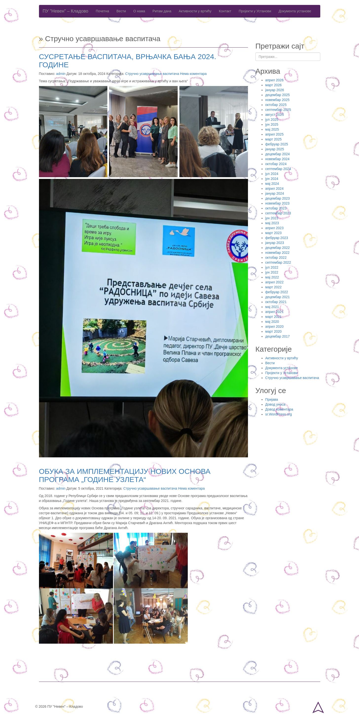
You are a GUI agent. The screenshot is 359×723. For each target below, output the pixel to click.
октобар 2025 (275, 105)
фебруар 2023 (276, 238)
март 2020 (273, 331)
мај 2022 (272, 277)
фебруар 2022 (276, 292)
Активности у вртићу (195, 11)
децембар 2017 (277, 336)
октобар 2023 (275, 208)
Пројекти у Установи (255, 11)
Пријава (271, 399)
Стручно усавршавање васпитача (152, 74)
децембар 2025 (277, 95)
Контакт (225, 11)
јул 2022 (271, 267)
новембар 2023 (277, 203)
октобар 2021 (275, 302)
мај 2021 (272, 307)
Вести (121, 11)
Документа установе (295, 11)
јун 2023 (271, 218)
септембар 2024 (278, 169)
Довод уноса (275, 404)
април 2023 (274, 228)
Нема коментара (193, 74)
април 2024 (274, 188)
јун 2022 (271, 272)
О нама (139, 11)
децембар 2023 (277, 198)
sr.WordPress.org (278, 414)
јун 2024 (271, 179)
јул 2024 (271, 174)
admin (60, 74)
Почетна (102, 11)
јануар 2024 (274, 193)
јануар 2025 (274, 149)
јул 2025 (271, 119)
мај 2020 (272, 322)
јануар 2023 (274, 243)
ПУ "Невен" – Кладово (65, 11)
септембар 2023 (278, 213)
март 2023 (273, 233)
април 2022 (274, 282)
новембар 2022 (277, 253)
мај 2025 (272, 129)
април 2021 (274, 312)
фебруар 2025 (276, 144)
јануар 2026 (274, 90)
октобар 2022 (275, 257)
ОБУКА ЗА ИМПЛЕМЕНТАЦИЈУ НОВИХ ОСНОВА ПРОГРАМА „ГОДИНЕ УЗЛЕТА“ (125, 475)
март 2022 (273, 287)
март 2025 (273, 139)
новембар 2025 (277, 100)
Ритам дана (161, 11)
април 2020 (274, 326)
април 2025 (274, 134)
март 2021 (273, 317)
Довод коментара (279, 409)
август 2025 (274, 115)
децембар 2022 (277, 248)
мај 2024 (272, 184)
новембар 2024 (277, 159)
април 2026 (274, 80)
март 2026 (273, 85)
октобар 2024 (275, 164)
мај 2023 (272, 223)
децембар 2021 (277, 297)
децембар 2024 (277, 154)
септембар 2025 (278, 110)
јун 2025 (271, 124)
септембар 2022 (278, 262)
